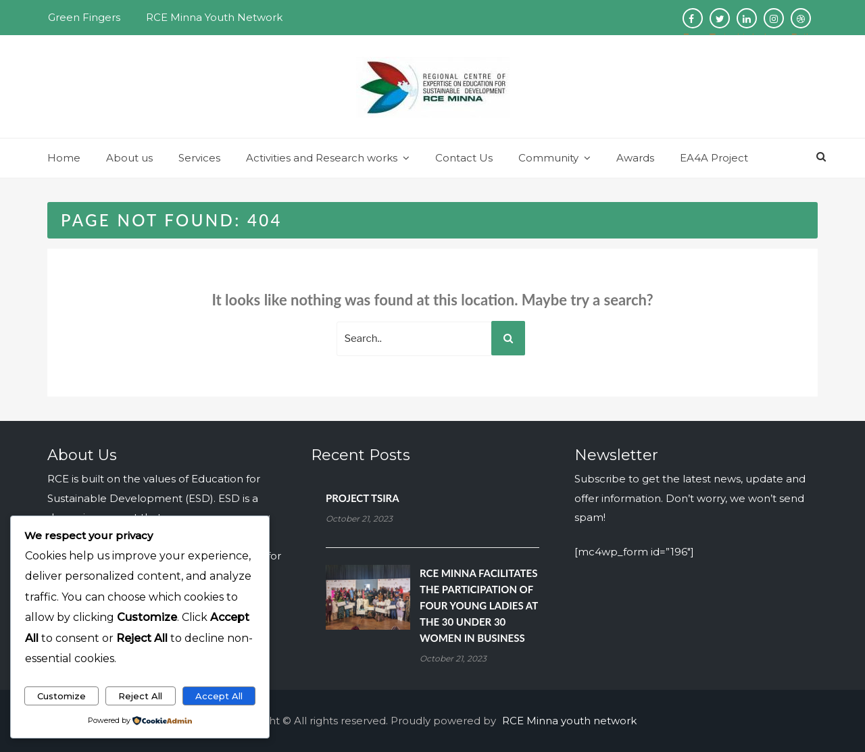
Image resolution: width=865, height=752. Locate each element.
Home (63, 157)
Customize (61, 696)
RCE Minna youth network (569, 720)
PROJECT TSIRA (362, 498)
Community (548, 157)
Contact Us (464, 157)
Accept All (219, 696)
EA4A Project (714, 157)
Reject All (140, 696)
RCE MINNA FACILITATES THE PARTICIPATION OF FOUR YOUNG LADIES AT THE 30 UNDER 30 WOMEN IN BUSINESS (479, 605)
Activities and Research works (321, 157)
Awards (635, 157)
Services (199, 157)
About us (129, 157)
